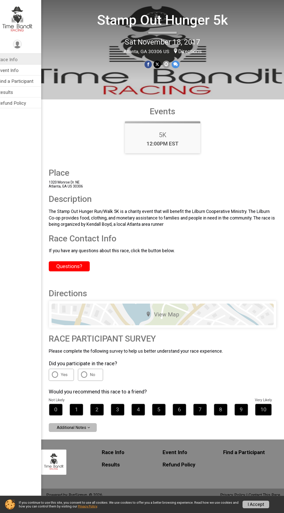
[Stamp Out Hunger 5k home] (24, 19)
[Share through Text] (178, 64)
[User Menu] (24, 44)
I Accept (256, 504)
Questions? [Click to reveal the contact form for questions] (76, 275)
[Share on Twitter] (160, 64)
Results (12, 92)
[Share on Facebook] (151, 64)
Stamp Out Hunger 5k (166, 20)
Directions (193, 51)
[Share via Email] (169, 64)
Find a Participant (22, 81)
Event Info (14, 70)
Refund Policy (18, 103)
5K (166, 144)
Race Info (14, 59)
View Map (166, 323)
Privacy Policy (87, 506)
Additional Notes (78, 436)
